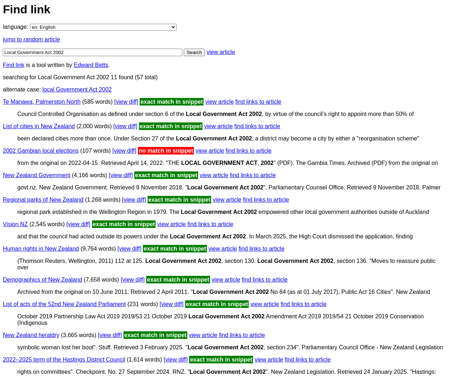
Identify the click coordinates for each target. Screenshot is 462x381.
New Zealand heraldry (31, 335)
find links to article (258, 102)
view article (220, 52)
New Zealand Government (36, 175)
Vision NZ (15, 224)
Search (194, 52)
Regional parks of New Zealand (43, 200)
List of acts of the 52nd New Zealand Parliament (64, 304)
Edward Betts (91, 65)
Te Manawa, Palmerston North (41, 102)
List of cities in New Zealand (39, 126)
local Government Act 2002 (77, 89)
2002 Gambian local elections (41, 151)
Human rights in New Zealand (41, 249)
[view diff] (126, 102)
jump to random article (31, 39)
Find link (14, 65)
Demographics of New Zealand (42, 280)
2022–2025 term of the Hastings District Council (64, 360)
